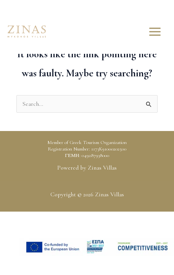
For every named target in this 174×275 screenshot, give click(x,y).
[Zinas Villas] (27, 31)
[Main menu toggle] (154, 31)
